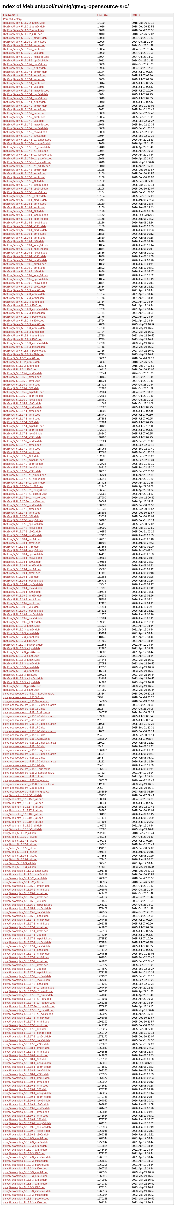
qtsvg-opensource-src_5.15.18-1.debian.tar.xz (29, 742)
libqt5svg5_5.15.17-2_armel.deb (21, 448)
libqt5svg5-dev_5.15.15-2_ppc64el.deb (25, 60)
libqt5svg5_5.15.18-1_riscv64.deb (22, 558)
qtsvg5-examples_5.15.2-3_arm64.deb (25, 1142)
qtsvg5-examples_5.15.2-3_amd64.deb (25, 1138)
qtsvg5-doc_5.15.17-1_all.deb (20, 840)
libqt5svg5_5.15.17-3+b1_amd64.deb (24, 475)
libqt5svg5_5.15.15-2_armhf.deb (21, 384)
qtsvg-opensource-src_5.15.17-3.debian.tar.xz (29, 731)
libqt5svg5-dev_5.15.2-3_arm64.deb (24, 294)
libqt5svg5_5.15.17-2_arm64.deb (22, 445)
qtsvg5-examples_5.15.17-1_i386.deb (25, 934)
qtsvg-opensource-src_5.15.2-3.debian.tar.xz (28, 772)
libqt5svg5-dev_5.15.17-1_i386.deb (23, 86)
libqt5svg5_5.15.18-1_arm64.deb (22, 539)
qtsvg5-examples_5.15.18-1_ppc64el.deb (27, 1066)
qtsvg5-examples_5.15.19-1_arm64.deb (26, 1082)
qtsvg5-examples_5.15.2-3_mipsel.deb (25, 1161)
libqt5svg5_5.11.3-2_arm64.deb (21, 362)
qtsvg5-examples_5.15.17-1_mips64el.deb (27, 938)
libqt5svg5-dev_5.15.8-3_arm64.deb (24, 328)
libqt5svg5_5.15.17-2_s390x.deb (22, 471)
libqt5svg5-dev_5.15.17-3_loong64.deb (25, 185)
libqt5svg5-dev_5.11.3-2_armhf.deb (23, 30)
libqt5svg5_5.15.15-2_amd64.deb (22, 373)
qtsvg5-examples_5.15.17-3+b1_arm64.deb (28, 991)
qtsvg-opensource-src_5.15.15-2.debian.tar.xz (29, 705)
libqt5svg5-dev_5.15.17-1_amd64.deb (25, 71)
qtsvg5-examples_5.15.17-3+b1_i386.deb (27, 998)
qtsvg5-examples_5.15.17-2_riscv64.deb (26, 980)
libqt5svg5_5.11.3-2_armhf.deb (21, 365)
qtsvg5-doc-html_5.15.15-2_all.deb (23, 799)
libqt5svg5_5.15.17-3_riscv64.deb (22, 527)
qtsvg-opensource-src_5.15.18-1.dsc (24, 746)
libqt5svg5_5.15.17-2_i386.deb (21, 456)
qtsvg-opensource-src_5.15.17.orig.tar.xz (26, 738)
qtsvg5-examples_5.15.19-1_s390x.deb (25, 1104)
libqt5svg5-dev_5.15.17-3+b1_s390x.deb (26, 166)
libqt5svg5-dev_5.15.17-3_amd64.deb (25, 169)
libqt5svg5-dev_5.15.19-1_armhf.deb (24, 237)
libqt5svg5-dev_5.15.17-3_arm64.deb (24, 173)
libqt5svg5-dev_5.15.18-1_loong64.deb (25, 215)
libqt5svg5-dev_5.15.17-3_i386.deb (23, 181)
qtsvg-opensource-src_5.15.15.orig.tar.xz (26, 712)
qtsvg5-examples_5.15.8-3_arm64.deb (25, 1176)
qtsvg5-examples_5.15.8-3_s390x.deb (25, 1202)
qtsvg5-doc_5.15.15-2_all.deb (20, 836)
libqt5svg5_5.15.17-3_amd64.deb (22, 505)
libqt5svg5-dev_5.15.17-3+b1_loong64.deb (27, 154)
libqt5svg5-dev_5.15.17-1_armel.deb (24, 79)
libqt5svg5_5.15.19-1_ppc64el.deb (23, 584)
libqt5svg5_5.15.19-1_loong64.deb (23, 580)
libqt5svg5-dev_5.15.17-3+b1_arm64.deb (26, 143)
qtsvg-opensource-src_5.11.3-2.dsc (23, 697)
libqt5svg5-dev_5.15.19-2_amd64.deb (25, 260)
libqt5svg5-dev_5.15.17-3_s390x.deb (24, 196)
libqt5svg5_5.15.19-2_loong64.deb (23, 610)
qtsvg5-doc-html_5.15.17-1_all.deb (23, 803)
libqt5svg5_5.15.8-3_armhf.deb (21, 671)
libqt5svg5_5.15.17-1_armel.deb (21, 414)
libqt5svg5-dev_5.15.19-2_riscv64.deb (25, 283)
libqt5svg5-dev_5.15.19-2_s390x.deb (24, 286)
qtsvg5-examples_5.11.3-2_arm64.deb (25, 874)
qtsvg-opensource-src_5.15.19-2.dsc (24, 765)
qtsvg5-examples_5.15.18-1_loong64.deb (27, 1063)
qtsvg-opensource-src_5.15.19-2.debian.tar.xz (29, 761)
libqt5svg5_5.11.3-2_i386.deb (20, 369)
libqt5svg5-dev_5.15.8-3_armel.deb (23, 331)
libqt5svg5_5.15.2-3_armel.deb (21, 633)
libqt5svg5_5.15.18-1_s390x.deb (22, 561)
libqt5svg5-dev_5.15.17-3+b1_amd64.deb (27, 139)
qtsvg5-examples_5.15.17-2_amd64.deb (26, 953)
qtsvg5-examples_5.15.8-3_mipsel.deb (25, 1194)
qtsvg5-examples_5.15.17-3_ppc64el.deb (27, 1036)
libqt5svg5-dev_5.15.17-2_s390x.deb (24, 135)
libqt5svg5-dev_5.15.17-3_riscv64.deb (25, 192)
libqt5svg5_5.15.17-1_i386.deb (21, 422)
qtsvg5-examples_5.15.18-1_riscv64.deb (26, 1070)
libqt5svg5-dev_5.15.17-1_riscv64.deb (25, 98)
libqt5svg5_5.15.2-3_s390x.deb (21, 656)
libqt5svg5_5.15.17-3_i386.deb (21, 516)
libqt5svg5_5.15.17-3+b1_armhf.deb (24, 482)
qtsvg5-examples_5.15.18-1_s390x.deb (25, 1074)
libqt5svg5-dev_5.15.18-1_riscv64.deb (25, 222)
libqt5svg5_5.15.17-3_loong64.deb (23, 520)
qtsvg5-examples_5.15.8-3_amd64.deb (25, 1172)
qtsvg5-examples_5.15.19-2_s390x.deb (25, 1134)
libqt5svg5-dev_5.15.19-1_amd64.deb (25, 230)
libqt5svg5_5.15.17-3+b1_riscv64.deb (24, 497)
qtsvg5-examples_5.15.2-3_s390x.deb (25, 1168)
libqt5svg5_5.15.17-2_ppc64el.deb (23, 463)
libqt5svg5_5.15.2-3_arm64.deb (21, 629)
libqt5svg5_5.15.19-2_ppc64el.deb (23, 614)
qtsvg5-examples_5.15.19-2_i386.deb (25, 1119)
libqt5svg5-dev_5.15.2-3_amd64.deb (24, 290)
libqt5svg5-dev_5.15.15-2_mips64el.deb (26, 56)
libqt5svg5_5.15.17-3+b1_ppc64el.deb (25, 493)
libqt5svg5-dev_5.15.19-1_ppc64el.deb (25, 249)
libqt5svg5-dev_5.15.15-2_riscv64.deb (25, 64)
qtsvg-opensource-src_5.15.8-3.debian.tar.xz (28, 784)
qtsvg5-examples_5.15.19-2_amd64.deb (26, 1108)
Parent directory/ (12, 19)
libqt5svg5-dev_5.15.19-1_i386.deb (23, 241)
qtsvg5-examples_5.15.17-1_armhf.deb (25, 931)
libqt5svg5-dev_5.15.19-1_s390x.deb (24, 256)
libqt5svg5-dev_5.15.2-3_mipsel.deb (24, 313)
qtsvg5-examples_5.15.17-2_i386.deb (25, 968)
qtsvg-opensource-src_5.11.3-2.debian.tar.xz (28, 693)
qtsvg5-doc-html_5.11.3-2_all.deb (22, 795)
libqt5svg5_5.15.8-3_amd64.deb (21, 659)
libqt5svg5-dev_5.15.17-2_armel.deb (24, 113)
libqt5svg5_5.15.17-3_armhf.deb (21, 512)
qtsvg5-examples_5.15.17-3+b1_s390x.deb (28, 1014)
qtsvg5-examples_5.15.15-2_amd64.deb (26, 886)
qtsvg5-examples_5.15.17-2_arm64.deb (26, 957)
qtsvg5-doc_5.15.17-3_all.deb (20, 848)
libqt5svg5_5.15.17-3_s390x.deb (22, 531)
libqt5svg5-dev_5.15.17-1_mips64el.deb (26, 90)
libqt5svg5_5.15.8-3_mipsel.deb (21, 682)
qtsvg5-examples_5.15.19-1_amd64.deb (26, 1078)
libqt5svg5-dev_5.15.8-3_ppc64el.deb (24, 350)
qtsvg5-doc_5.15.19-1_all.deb (20, 855)
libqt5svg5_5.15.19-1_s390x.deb (22, 591)
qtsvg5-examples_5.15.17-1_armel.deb (25, 927)
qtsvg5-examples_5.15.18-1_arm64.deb (26, 1051)
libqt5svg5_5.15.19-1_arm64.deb (22, 569)
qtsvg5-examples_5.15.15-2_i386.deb (25, 901)
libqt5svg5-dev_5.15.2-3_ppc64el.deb (24, 316)
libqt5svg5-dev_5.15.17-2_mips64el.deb (26, 124)
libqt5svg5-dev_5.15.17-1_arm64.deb (24, 75)
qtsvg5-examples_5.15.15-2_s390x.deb (25, 916)
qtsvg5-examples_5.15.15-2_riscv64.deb (26, 912)
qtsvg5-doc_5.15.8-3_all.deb (19, 867)
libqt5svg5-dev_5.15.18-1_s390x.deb (24, 226)
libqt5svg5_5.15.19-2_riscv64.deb (22, 618)
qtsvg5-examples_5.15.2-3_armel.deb (25, 1146)
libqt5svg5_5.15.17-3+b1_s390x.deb (24, 501)
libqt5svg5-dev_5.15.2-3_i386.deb (22, 305)
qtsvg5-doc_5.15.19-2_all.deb (20, 859)
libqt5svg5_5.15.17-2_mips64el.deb (23, 460)
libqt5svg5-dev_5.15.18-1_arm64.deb (24, 203)
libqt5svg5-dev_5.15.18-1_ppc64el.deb (25, 218)
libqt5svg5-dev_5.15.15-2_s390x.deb (24, 68)
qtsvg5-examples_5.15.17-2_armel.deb (25, 961)
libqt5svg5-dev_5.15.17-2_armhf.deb (24, 117)
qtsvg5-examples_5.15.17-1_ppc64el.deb (27, 942)
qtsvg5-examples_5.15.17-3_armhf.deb (25, 1025)
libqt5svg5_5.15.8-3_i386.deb (20, 674)
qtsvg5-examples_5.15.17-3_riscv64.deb (26, 1040)
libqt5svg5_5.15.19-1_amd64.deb (22, 565)
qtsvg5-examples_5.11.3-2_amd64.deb (25, 870)
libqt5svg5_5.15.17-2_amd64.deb (22, 441)
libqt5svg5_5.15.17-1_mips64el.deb (23, 426)
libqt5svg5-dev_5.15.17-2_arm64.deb (24, 109)
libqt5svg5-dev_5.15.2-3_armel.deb (23, 298)
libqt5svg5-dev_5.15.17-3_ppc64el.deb (25, 188)
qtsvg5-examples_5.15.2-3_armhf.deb (25, 1149)
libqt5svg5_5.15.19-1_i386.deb (21, 576)
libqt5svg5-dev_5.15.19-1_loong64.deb (25, 245)
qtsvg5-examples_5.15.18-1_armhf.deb (25, 1055)
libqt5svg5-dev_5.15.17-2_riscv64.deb (25, 132)
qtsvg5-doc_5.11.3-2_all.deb (19, 833)
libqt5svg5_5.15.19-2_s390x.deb (22, 622)
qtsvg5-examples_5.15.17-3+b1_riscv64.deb (28, 1010)
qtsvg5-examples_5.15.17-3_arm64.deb (26, 1021)
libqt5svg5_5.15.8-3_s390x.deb (21, 689)
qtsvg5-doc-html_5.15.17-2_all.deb (23, 806)
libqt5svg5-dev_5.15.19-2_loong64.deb (25, 275)
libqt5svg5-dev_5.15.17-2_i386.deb (23, 120)
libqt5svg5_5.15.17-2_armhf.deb (21, 452)
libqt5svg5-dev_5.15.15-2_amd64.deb (25, 38)
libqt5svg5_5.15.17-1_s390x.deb (22, 437)
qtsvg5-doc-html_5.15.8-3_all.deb (22, 829)
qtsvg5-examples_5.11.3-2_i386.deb (24, 882)
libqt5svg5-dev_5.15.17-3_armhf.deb (24, 177)
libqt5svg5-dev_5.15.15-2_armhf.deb (24, 49)
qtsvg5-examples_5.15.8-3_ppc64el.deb (26, 1198)
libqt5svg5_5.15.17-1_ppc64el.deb (23, 429)
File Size (102, 15)
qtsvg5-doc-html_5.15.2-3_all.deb (22, 825)
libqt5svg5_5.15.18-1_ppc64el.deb (23, 554)
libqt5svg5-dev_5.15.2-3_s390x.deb (23, 320)
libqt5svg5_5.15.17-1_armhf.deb (21, 418)
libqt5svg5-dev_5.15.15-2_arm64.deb (24, 41)
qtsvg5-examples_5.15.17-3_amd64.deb (26, 1017)
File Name (9, 15)
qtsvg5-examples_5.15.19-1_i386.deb (25, 1089)
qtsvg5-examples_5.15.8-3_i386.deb (24, 1187)
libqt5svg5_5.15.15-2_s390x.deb (22, 403)
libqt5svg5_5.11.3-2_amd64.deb (21, 358)
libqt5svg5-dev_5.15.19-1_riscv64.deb (25, 252)
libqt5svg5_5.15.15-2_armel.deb (21, 381)
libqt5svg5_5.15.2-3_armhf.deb (21, 637)
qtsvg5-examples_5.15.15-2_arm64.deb (26, 889)
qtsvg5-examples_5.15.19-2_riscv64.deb (26, 1130)
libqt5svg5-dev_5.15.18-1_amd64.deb (25, 200)
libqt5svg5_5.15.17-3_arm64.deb (22, 509)
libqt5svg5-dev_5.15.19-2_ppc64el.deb (25, 279)
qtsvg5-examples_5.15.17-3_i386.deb (25, 1029)
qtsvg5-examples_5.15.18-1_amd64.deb (26, 1048)
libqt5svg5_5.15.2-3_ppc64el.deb (22, 652)
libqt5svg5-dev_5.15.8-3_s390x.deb (23, 354)
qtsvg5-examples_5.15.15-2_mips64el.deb (27, 904)
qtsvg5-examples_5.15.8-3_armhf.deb (25, 1183)
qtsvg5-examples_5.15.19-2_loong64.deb (27, 1123)
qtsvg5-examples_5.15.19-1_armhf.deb (25, 1085)
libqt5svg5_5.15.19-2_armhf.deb (21, 603)
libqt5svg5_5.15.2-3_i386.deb (20, 641)
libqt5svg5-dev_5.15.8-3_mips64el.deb (25, 343)
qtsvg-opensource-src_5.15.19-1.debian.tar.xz (29, 754)
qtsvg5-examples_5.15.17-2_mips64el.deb (27, 972)
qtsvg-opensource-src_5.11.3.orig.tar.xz (26, 701)
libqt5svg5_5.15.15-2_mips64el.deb (23, 392)
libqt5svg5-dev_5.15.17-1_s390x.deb (24, 102)
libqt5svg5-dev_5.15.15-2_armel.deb (24, 45)
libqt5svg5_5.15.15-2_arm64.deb (22, 377)
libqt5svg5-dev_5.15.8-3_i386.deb (22, 339)
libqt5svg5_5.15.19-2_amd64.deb (22, 595)
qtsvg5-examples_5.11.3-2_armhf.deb (25, 878)
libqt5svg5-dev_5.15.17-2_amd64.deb (25, 105)
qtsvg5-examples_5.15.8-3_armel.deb (25, 1179)
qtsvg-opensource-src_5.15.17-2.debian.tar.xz (29, 723)
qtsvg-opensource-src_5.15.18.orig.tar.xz (26, 750)
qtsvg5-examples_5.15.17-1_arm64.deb (26, 923)
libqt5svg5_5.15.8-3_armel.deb (21, 667)
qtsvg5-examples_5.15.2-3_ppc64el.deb (26, 1164)
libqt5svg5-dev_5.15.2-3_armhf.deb (23, 301)
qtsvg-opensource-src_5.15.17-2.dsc (24, 727)
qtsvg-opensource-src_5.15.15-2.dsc (24, 708)
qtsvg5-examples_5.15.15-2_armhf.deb (25, 897)
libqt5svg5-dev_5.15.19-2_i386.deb (23, 271)
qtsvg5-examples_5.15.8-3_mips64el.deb (27, 1191)
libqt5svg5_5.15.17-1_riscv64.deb (22, 433)
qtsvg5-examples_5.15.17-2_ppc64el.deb (27, 976)
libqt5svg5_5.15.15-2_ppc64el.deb (23, 395)
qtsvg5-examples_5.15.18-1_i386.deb (25, 1059)
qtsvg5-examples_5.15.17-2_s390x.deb (25, 984)
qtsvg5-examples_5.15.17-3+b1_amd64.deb (28, 987)
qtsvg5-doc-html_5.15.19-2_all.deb (23, 821)
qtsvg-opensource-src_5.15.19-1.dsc (24, 757)
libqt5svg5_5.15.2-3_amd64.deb (21, 625)
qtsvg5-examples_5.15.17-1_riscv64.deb (26, 946)
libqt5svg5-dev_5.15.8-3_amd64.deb (24, 324)
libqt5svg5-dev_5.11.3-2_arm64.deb (24, 26)
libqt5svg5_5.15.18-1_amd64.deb (22, 535)
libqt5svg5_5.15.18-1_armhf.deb (21, 543)
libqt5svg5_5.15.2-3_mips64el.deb (23, 644)
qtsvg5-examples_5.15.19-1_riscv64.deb (26, 1100)
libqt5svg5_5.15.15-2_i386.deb (21, 388)
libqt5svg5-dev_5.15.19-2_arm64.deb (24, 264)
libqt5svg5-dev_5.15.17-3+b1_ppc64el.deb (27, 158)
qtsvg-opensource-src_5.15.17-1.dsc (24, 720)
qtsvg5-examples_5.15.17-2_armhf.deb (25, 965)
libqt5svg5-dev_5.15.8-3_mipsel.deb (24, 347)
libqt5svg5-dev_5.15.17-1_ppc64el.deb (25, 94)
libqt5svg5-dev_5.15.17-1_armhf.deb (24, 83)
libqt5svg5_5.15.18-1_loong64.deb (23, 550)
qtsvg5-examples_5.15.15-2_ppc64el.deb (27, 908)
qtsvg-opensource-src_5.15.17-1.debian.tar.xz (29, 716)
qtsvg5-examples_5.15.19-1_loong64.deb (27, 1093)
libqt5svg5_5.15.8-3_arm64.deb (21, 663)
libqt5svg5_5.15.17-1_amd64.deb (22, 407)
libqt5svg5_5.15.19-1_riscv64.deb (22, 588)
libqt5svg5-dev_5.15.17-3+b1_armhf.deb (26, 147)
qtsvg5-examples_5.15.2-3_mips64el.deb (27, 1157)
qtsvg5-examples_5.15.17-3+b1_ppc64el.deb (29, 1006)
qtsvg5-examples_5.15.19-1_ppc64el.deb (27, 1096)
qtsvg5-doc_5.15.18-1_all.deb (20, 852)
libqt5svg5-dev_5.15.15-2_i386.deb (23, 53)
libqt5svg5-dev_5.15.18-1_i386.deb (23, 211)
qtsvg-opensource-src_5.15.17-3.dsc (24, 735)
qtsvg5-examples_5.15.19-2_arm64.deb (26, 1112)
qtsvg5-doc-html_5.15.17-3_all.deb (23, 810)
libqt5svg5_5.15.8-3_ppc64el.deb (22, 686)
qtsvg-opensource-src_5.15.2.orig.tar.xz (26, 780)
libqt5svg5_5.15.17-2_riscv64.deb (22, 467)
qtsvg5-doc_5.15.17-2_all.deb (20, 844)
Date (135, 15)
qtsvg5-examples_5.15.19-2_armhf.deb (25, 1115)
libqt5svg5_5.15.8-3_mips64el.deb (23, 678)
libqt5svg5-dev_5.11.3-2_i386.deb (22, 34)
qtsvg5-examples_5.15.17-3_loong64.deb (27, 1032)
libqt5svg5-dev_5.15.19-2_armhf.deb (24, 267)
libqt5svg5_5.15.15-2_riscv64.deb (22, 399)
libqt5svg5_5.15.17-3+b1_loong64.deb (25, 490)
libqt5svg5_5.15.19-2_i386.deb (21, 607)
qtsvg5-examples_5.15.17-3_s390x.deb (25, 1044)
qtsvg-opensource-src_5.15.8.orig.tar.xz (26, 791)
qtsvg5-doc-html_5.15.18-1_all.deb (23, 814)
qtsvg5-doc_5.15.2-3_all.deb (19, 863)
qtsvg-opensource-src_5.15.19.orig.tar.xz (26, 769)
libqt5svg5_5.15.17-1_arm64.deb (22, 411)
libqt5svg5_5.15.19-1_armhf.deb (21, 573)
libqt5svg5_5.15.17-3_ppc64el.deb (23, 524)
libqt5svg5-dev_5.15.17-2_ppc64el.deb (25, 128)
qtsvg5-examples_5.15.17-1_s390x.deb (25, 950)
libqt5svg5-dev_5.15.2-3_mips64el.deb (25, 309)
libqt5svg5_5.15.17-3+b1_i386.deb (23, 486)
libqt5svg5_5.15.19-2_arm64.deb (22, 599)
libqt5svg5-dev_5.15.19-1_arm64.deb (24, 233)
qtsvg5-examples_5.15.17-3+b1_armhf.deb (28, 995)
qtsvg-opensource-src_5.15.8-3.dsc (23, 788)
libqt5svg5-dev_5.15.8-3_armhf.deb (23, 335)
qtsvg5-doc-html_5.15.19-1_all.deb (23, 818)
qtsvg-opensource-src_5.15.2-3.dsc (23, 776)
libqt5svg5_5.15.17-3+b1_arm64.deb (24, 479)
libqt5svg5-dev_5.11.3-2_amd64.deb (24, 22)
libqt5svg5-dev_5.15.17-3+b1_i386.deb (25, 151)
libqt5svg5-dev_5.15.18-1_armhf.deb (24, 207)
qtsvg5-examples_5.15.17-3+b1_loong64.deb (29, 1002)
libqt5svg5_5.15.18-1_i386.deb (21, 546)
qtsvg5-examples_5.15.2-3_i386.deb (24, 1153)
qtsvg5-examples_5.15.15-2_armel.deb (25, 893)
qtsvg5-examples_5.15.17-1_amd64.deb (26, 919)
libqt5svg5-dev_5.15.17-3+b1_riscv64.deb (27, 162)
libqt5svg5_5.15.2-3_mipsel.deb (21, 648)
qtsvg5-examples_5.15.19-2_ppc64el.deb (27, 1127)
